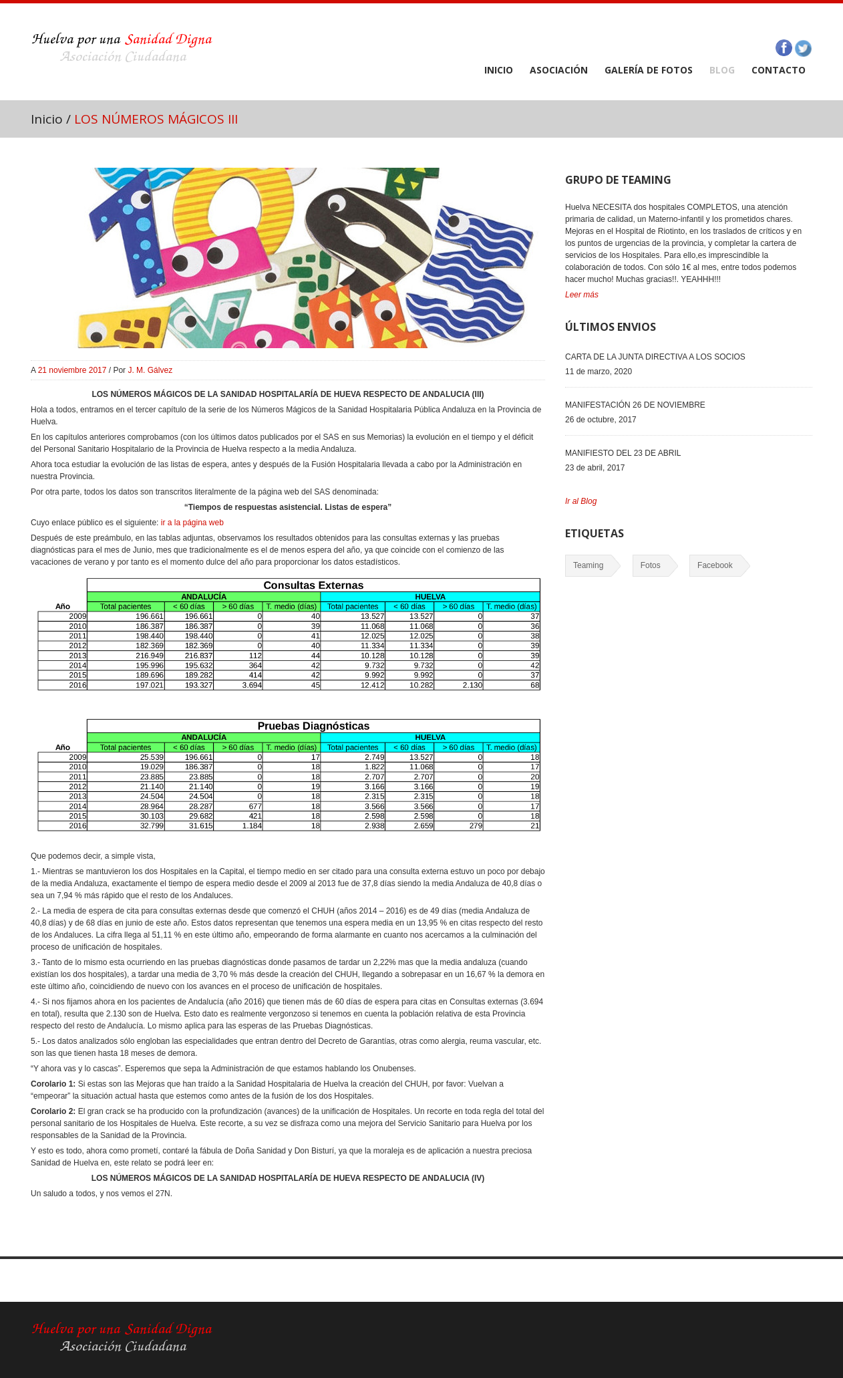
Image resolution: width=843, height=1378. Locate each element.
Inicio (47, 119)
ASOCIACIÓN (559, 70)
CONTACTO (778, 70)
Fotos (651, 565)
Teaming (588, 565)
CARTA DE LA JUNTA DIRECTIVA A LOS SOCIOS (655, 357)
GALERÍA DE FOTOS (649, 70)
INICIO (498, 70)
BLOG (722, 70)
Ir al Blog (581, 501)
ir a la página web (190, 522)
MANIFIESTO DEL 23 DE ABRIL (623, 453)
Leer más (582, 294)
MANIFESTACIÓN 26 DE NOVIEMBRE (635, 405)
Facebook (715, 565)
